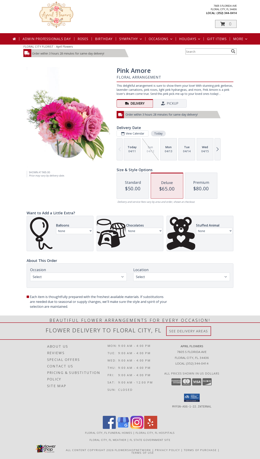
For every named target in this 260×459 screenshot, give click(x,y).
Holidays (190, 39)
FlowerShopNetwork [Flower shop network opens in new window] (133, 450)
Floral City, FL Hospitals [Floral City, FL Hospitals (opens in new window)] (155, 433)
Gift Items (216, 39)
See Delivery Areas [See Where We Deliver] (188, 331)
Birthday (104, 39)
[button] (226, 24)
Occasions (161, 39)
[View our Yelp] (150, 428)
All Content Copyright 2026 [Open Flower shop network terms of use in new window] (90, 450)
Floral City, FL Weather (108, 440)
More (240, 39)
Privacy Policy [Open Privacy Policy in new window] (167, 450)
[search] (233, 51)
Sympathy (131, 39)
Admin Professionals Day (47, 39)
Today (158, 133)
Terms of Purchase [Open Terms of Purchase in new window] (200, 450)
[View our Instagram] (136, 428)
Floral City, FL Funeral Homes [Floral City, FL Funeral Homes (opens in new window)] (108, 433)
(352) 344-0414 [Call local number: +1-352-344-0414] (227, 13)
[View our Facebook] (109, 428)
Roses (83, 39)
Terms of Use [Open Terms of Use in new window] (142, 453)
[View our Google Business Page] (123, 428)
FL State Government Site (150, 440)
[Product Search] (207, 51)
